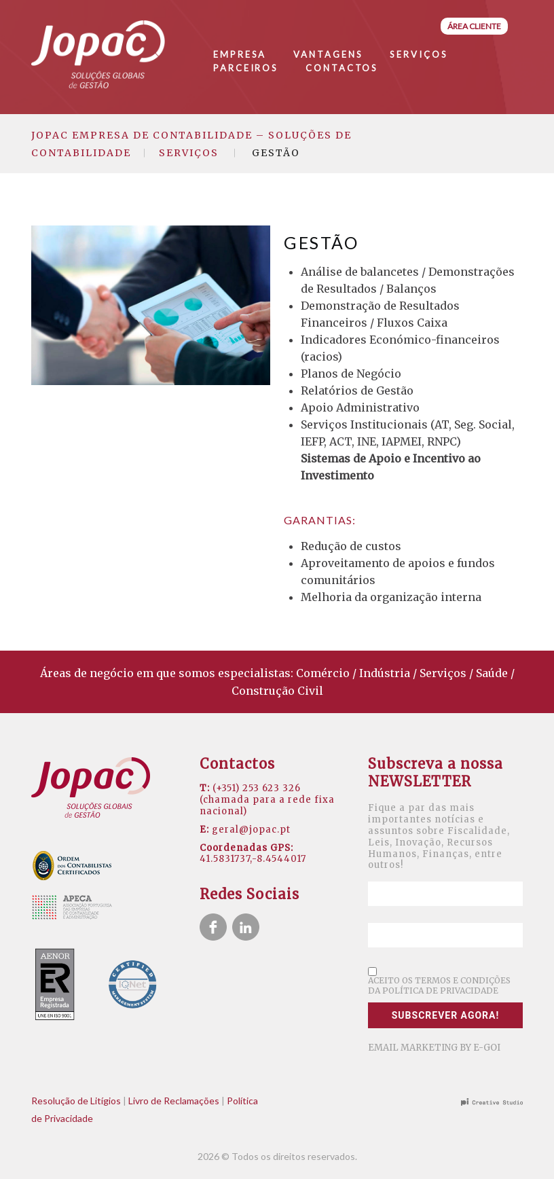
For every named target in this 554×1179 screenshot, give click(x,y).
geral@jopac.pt (251, 829)
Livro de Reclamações (173, 1100)
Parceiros (245, 67)
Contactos (342, 67)
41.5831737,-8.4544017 (253, 859)
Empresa (239, 54)
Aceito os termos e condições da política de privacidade (439, 985)
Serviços (418, 54)
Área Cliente (474, 26)
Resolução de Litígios (76, 1100)
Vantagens (328, 54)
